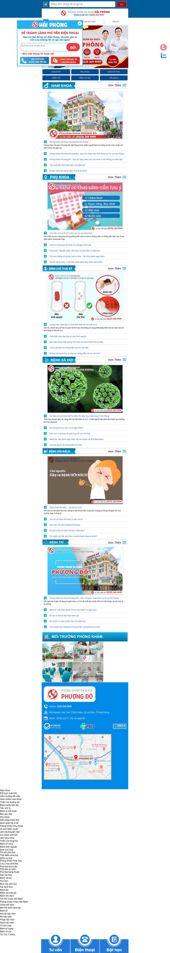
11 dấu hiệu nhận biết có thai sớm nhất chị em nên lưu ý (73, 324)
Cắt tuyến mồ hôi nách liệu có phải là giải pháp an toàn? (73, 536)
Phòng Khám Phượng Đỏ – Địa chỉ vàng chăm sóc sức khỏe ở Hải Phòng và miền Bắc (86, 159)
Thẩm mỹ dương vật (10, 802)
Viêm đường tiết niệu (10, 796)
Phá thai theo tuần (9, 866)
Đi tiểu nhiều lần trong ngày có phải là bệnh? (68, 171)
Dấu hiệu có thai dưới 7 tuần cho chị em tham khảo (71, 233)
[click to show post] (85, 115)
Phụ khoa (4, 817)
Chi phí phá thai (7, 852)
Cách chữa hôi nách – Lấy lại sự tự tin (66, 507)
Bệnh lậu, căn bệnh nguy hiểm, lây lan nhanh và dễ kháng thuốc (77, 439)
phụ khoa (85, 72)
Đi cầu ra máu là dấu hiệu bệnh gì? (64, 615)
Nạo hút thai (6, 875)
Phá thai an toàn (8, 869)
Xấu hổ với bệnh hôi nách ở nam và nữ (66, 519)
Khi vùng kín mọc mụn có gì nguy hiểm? (67, 428)
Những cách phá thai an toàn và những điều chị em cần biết (75, 353)
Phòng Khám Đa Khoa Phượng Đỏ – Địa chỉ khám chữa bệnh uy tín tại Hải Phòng (84, 598)
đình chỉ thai (114, 72)
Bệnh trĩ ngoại (7, 928)
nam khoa (56, 72)
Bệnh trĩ (4, 911)
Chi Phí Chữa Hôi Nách (11, 899)
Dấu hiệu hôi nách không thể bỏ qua (65, 525)
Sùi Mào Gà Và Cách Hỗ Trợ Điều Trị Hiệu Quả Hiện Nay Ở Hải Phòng (79, 416)
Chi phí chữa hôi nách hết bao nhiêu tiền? (67, 530)
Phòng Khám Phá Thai (11, 861)
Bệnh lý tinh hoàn (8, 811)
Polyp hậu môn (7, 919)
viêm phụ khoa (7, 838)
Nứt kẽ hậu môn (8, 914)
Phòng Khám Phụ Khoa (11, 826)
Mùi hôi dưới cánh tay (10, 908)
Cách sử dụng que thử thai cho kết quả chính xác (70, 245)
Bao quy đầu (6, 814)
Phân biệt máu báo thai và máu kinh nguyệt (68, 336)
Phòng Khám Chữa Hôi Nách (14, 902)
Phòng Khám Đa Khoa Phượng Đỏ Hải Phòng (69, 142)
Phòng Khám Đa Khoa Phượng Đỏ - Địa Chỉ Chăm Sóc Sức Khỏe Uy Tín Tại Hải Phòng (87, 154)
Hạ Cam (4, 881)
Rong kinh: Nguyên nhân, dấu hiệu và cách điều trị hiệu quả (75, 251)
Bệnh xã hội (6, 878)
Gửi (121, 4)
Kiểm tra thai (6, 858)
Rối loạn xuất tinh (8, 793)
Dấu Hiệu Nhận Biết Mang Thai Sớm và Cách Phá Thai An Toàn (76, 342)
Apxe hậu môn (7, 922)
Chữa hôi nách (7, 905)
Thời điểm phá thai (9, 855)
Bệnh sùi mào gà (8, 893)
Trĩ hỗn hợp (5, 925)
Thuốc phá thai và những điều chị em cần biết (69, 348)
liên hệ (115, 22)
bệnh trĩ (56, 78)
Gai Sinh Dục (6, 887)
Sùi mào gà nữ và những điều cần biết (66, 445)
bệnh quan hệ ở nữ (9, 823)
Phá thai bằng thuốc (9, 872)
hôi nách (113, 78)
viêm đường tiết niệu (10, 832)
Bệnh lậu (4, 890)
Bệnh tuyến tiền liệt (9, 805)
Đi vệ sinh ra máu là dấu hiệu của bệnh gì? (68, 621)
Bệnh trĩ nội (5, 931)
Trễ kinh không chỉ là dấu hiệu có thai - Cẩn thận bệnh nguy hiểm (77, 256)
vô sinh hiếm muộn (9, 829)
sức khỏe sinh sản (9, 835)
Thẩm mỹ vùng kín (9, 841)
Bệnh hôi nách (7, 896)
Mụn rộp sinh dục (8, 884)
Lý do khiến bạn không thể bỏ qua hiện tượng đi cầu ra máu (75, 627)
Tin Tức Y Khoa (7, 934)
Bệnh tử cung (6, 844)
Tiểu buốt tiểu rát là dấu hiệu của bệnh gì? (67, 165)
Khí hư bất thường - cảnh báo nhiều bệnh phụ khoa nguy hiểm (76, 262)
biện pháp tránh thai (9, 820)
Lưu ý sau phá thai (9, 863)
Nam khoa (5, 790)
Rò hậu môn (6, 917)
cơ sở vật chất (89, 22)
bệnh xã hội (84, 78)
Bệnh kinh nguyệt (8, 847)
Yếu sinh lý (5, 808)
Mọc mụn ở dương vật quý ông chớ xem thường (70, 433)
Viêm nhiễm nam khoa (10, 799)
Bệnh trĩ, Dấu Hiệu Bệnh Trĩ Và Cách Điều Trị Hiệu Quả (73, 610)
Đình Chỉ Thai (6, 850)
